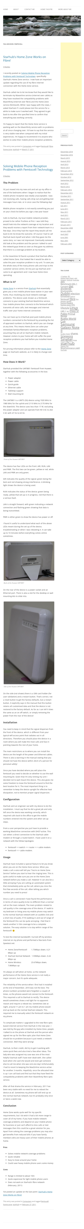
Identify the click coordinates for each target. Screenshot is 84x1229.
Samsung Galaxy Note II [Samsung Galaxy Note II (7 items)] (70, 327)
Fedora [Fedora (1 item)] (72, 296)
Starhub (32, 288)
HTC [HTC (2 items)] (73, 305)
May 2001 (64, 240)
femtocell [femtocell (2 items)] (65, 299)
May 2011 (64, 212)
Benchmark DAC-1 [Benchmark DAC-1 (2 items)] (69, 283)
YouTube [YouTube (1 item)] (64, 350)
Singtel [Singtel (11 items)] (66, 339)
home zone (7, 149)
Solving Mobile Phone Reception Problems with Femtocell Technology (28, 167)
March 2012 (65, 186)
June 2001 (64, 237)
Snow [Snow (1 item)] (75, 340)
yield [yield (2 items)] (77, 348)
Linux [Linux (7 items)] (74, 307)
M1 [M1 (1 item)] (68, 311)
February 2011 (66, 221)
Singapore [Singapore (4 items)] (67, 336)
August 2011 (65, 202)
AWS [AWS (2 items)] (63, 282)
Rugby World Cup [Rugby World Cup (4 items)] (68, 320)
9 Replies (6, 176)
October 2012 (66, 177)
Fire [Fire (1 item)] (77, 299)
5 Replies (6, 67)
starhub (16, 149)
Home (5, 9)
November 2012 (67, 174)
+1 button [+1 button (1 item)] (64, 276)
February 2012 (66, 190)
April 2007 (64, 234)
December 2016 (67, 155)
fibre (51, 146)
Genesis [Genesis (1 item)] (63, 301)
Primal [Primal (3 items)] (71, 313)
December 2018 (67, 152)
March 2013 (65, 167)
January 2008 (66, 231)
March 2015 (65, 158)
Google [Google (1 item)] (68, 301)
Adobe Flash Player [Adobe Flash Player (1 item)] (67, 278)
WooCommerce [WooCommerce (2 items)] (68, 348)
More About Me (64, 9)
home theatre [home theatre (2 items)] (67, 303)
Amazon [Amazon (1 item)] (63, 280)
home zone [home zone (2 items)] (66, 305)
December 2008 (67, 228)
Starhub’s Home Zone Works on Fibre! (24, 58)
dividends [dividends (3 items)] (66, 288)
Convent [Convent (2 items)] (64, 286)
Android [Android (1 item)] (69, 280)
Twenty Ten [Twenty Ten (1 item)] (65, 346)
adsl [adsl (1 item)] (75, 278)
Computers (27, 146)
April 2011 (64, 215)
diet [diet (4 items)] (71, 286)
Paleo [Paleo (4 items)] (64, 314)
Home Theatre (46, 9)
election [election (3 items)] (75, 293)
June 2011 (64, 209)
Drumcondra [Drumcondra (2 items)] (66, 291)
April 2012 (64, 183)
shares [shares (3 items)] (74, 333)
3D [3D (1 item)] (69, 276)
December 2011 (67, 193)
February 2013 (66, 171)
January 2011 (66, 225)
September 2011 (67, 199)
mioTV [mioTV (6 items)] (74, 311)
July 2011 (64, 206)
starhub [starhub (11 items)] (68, 343)
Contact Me (29, 9)
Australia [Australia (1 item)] (76, 280)
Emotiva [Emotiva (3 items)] (65, 296)
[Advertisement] (71, 82)
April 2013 (64, 164)
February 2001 (66, 244)
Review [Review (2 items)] (64, 316)
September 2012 (67, 180)
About (16, 9)
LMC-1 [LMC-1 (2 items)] (63, 311)
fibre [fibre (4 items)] (72, 299)
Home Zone (8, 288)
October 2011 (66, 196)
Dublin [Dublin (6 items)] (65, 293)
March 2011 (65, 218)
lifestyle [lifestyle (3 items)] (65, 308)
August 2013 (65, 161)
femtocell (44, 146)
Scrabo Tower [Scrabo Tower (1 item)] (65, 334)
